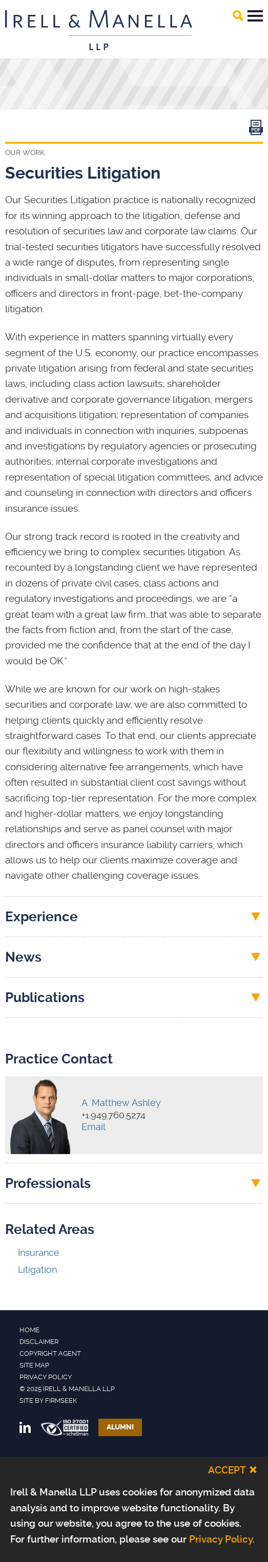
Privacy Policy (45, 1377)
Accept (227, 1470)
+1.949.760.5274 (113, 1115)
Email (93, 1126)
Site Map (34, 1365)
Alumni (120, 1427)
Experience (41, 916)
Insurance (38, 1252)
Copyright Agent (50, 1353)
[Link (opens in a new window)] (256, 130)
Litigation (37, 1269)
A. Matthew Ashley (121, 1102)
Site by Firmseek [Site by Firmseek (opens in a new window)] (48, 1400)
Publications (45, 997)
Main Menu (255, 15)
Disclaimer (38, 1342)
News (23, 957)
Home (29, 1330)
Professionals (48, 1183)
